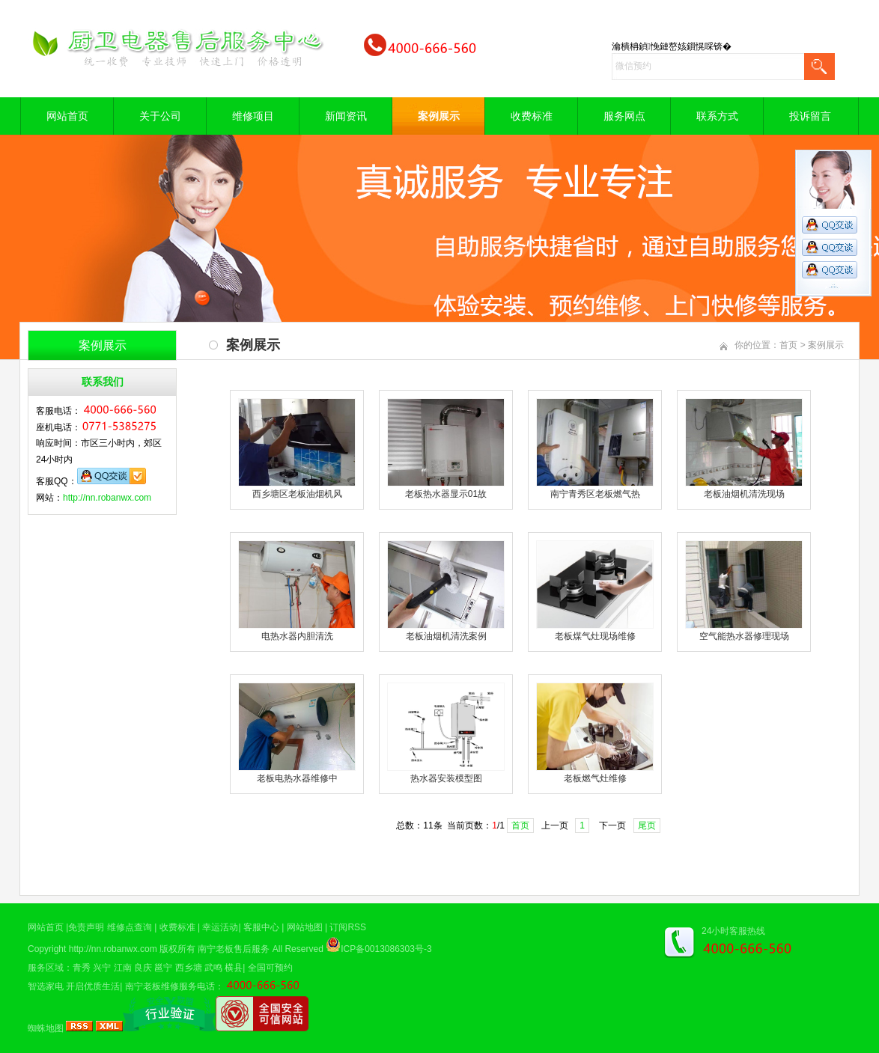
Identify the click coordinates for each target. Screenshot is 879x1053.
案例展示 (439, 116)
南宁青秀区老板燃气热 (595, 494)
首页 (788, 345)
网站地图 (305, 927)
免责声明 (86, 927)
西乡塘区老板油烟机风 (297, 494)
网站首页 (67, 116)
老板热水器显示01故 (446, 494)
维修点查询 (129, 927)
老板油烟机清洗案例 (446, 636)
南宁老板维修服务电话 (170, 986)
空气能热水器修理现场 (744, 636)
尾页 (647, 825)
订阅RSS (347, 927)
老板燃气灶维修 (595, 778)
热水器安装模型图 (446, 778)
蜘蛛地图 (46, 1028)
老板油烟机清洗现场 (744, 494)
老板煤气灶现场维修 (595, 636)
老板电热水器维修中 (297, 778)
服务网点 (624, 116)
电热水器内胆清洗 (297, 636)
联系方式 (717, 116)
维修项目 (253, 116)
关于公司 (160, 116)
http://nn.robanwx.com (107, 497)
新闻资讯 (346, 116)
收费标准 (532, 116)
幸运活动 (220, 927)
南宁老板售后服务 (234, 949)
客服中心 (261, 927)
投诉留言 (810, 116)
